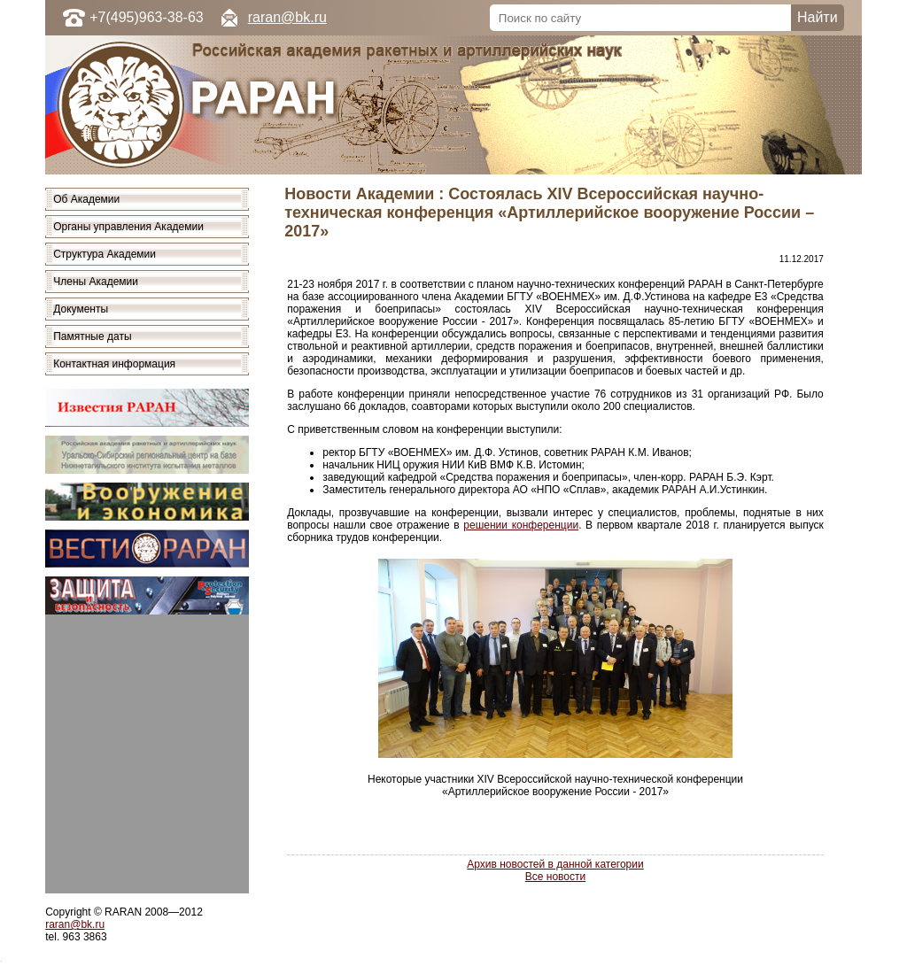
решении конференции (520, 525)
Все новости (555, 876)
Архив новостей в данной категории (555, 864)
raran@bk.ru (287, 17)
